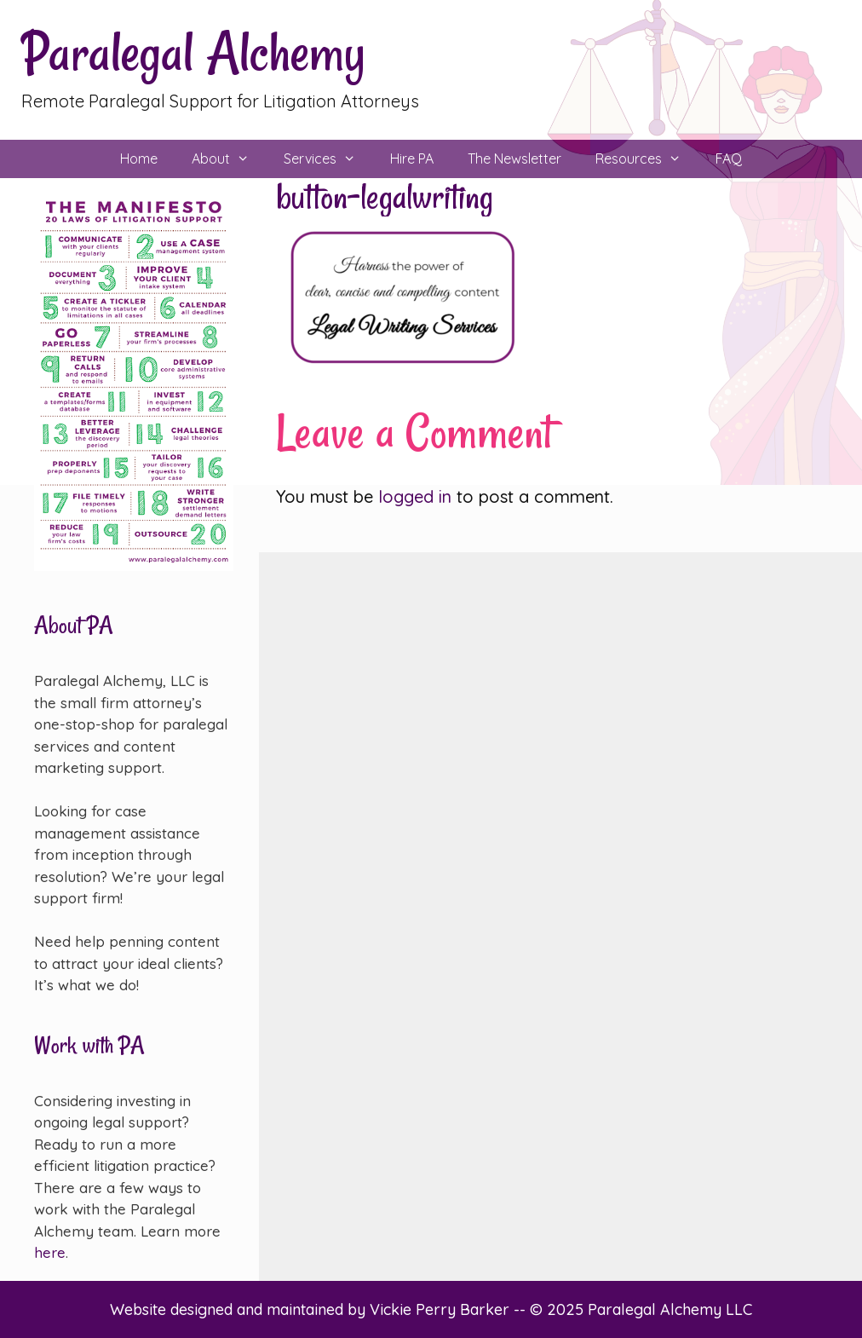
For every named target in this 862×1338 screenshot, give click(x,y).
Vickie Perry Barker (442, 1309)
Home (139, 158)
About (229, 159)
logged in (414, 496)
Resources (646, 159)
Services (328, 159)
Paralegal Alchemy (193, 52)
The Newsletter (514, 158)
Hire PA (412, 158)
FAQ (728, 158)
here (50, 1252)
